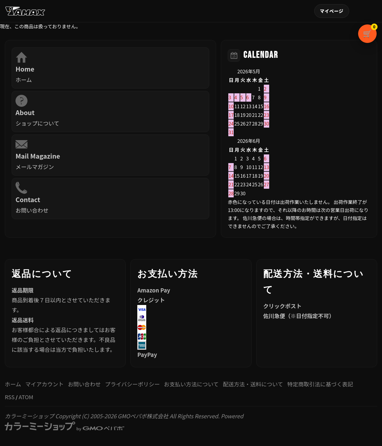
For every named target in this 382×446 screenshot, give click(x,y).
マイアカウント (331, 11)
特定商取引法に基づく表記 (320, 384)
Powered (125, 422)
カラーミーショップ (29, 416)
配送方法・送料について (253, 384)
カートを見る (374, 27)
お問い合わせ (84, 384)
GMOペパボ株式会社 (143, 416)
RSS (10, 397)
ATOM (26, 397)
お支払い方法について (191, 384)
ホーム (13, 384)
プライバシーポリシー (132, 384)
